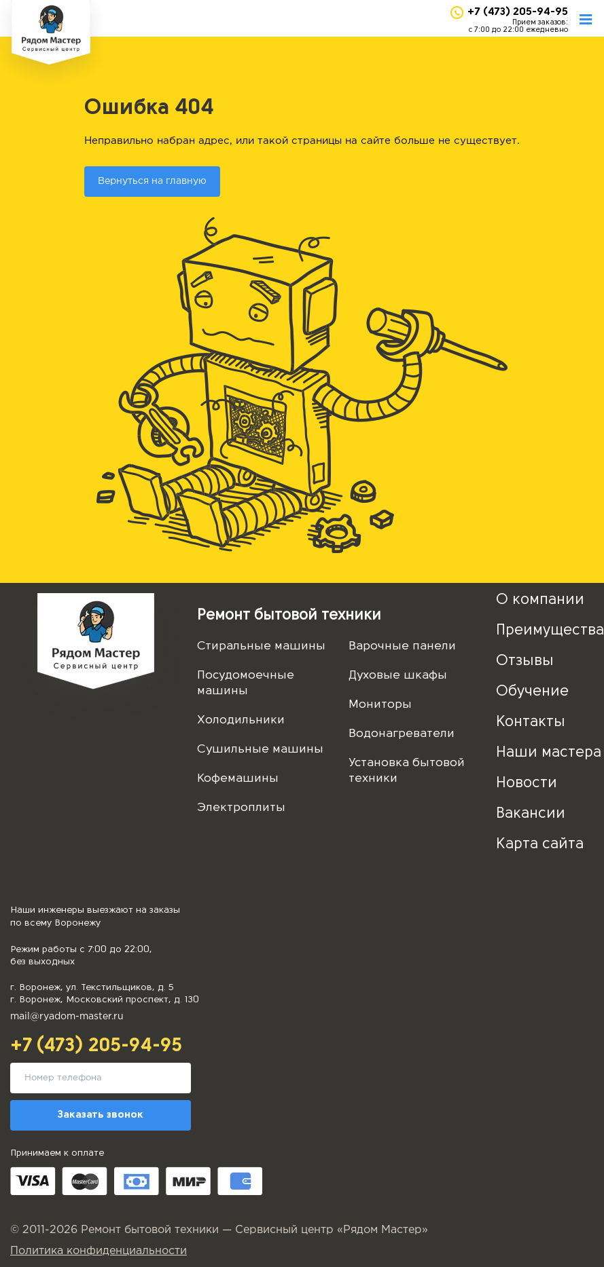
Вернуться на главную (152, 181)
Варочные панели (402, 646)
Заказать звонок (100, 1115)
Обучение (532, 692)
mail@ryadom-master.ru (67, 1017)
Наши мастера (548, 753)
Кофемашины (238, 778)
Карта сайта (540, 844)
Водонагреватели (402, 733)
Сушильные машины (260, 749)
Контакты (530, 722)
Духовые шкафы (398, 675)
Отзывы (525, 661)
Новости (526, 783)
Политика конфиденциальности (98, 1251)
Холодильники (241, 720)
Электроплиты (241, 807)
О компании (540, 600)
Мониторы (380, 704)
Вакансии (530, 814)
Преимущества (550, 631)
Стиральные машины (261, 646)
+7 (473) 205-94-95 (517, 12)
